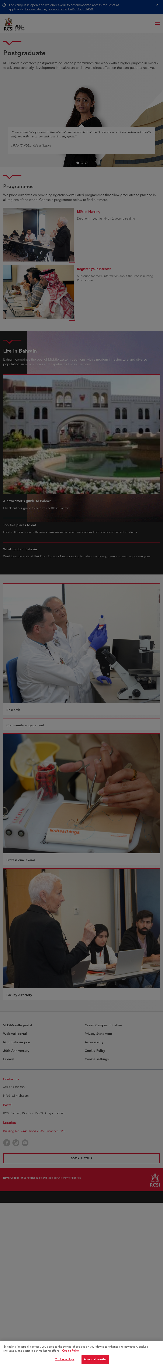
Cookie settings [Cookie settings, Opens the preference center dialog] (64, 1361)
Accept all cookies (95, 1361)
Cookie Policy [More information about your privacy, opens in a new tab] (70, 1352)
